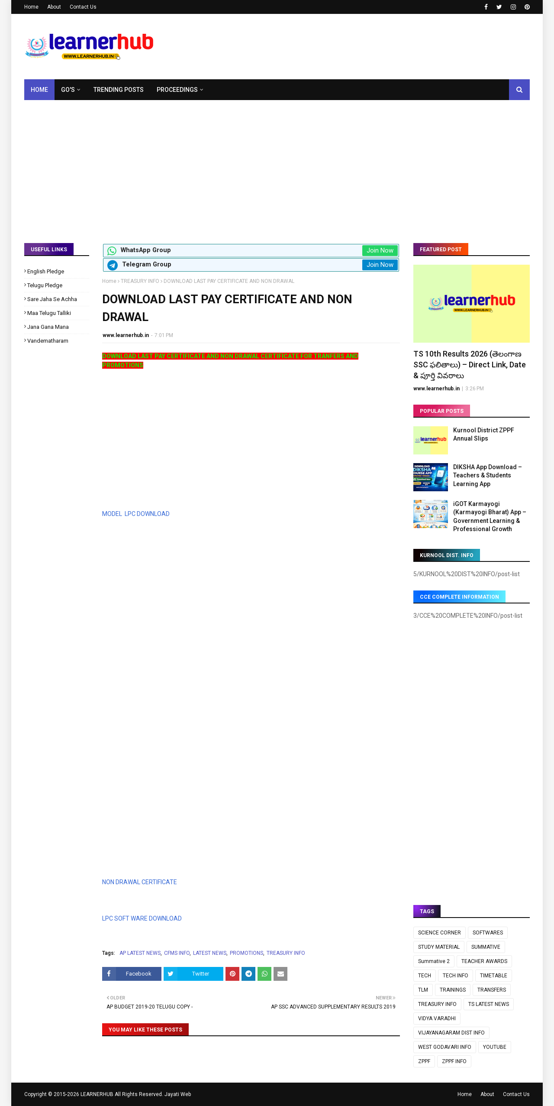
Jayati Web (177, 1094)
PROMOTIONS (246, 953)
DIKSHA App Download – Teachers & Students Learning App (487, 475)
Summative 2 (434, 961)
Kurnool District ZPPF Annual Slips (483, 434)
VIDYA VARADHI (437, 1018)
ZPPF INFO (454, 1061)
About (54, 7)
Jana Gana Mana (48, 327)
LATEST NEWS (209, 953)
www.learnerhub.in (126, 335)
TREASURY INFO (140, 281)
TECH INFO (455, 976)
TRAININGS (453, 990)
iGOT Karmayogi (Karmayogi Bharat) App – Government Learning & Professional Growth (489, 516)
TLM (423, 990)
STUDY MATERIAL (439, 947)
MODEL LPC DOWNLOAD (136, 513)
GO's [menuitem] (68, 89)
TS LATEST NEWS (488, 1004)
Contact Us (83, 7)
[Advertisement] (277, 165)
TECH (424, 976)
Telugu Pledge (44, 285)
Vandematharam (47, 340)
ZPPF (424, 1061)
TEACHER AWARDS (484, 961)
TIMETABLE (493, 976)
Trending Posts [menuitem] (118, 89)
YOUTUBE (494, 1047)
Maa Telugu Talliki (49, 313)
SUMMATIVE (485, 947)
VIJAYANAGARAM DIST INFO (451, 1033)
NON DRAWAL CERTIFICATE (139, 882)
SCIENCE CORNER (439, 933)
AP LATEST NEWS (140, 953)
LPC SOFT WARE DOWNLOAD (142, 918)
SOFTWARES (488, 933)
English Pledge (45, 271)
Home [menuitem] (39, 89)
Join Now (380, 250)
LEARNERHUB (97, 1094)
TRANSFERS (491, 990)
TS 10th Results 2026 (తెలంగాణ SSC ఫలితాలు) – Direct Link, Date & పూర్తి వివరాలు (469, 364)
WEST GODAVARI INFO (444, 1047)
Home (31, 7)
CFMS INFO (177, 953)
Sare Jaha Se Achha (52, 299)
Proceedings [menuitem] (177, 89)
